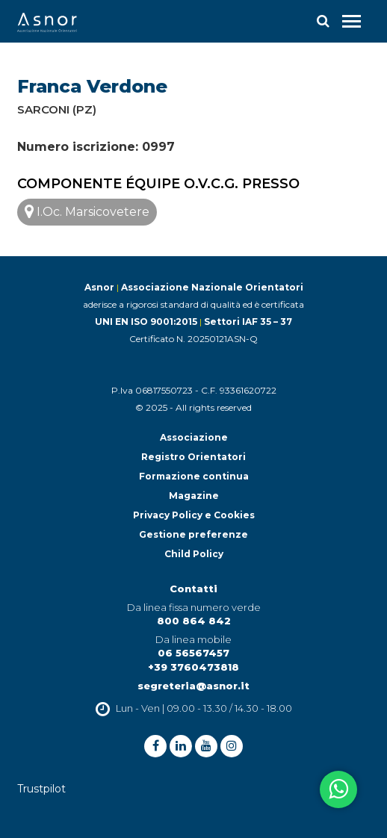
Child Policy (193, 553)
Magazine (194, 495)
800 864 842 (194, 621)
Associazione (194, 437)
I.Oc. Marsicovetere (87, 212)
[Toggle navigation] (351, 21)
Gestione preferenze (193, 534)
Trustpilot (41, 788)
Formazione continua (194, 476)
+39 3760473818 (193, 667)
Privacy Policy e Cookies (194, 515)
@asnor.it (223, 686)
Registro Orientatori (193, 456)
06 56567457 (193, 653)
